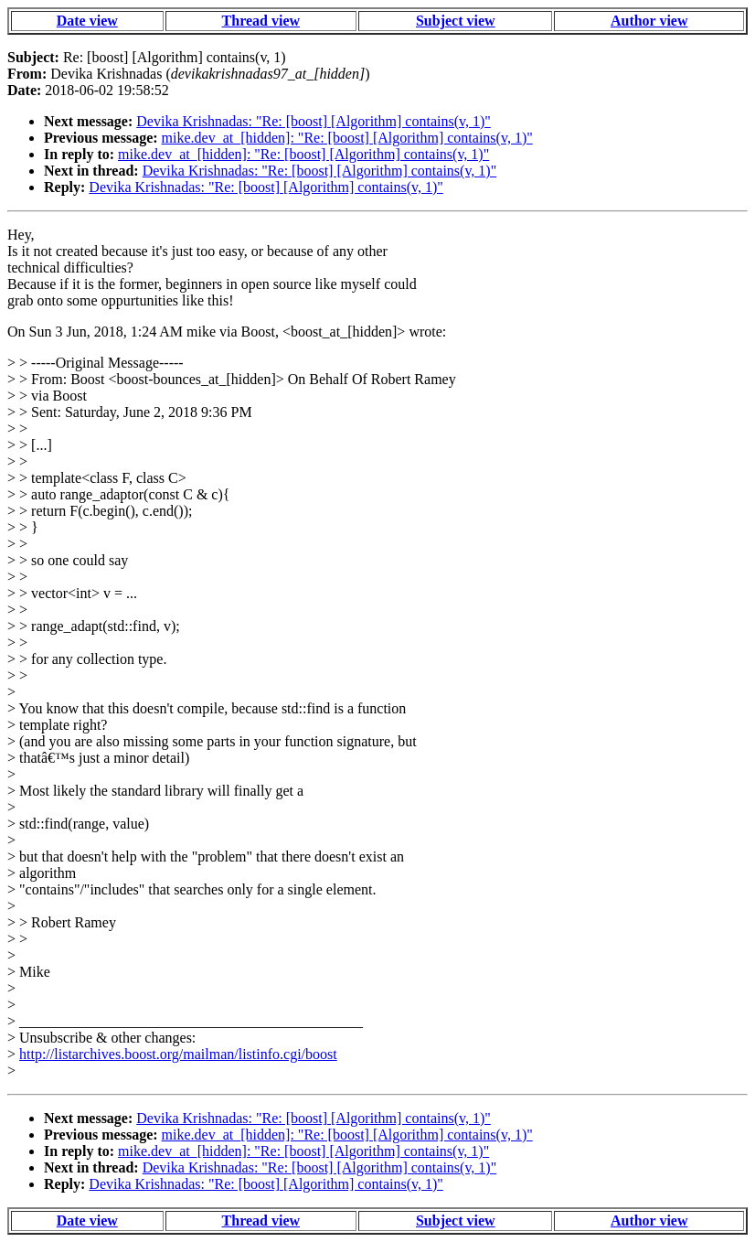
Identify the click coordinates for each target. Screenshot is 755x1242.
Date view (87, 20)
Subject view (455, 20)
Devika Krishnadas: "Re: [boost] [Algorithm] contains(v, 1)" (313, 121)
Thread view (261, 20)
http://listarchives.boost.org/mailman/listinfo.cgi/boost (178, 1054)
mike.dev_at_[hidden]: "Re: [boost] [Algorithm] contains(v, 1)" (347, 137)
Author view (649, 20)
